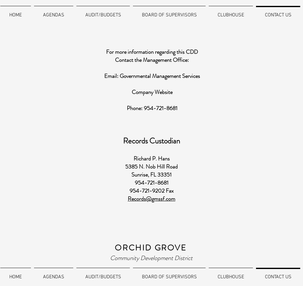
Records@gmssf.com (151, 199)
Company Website (152, 92)
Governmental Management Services (160, 76)
